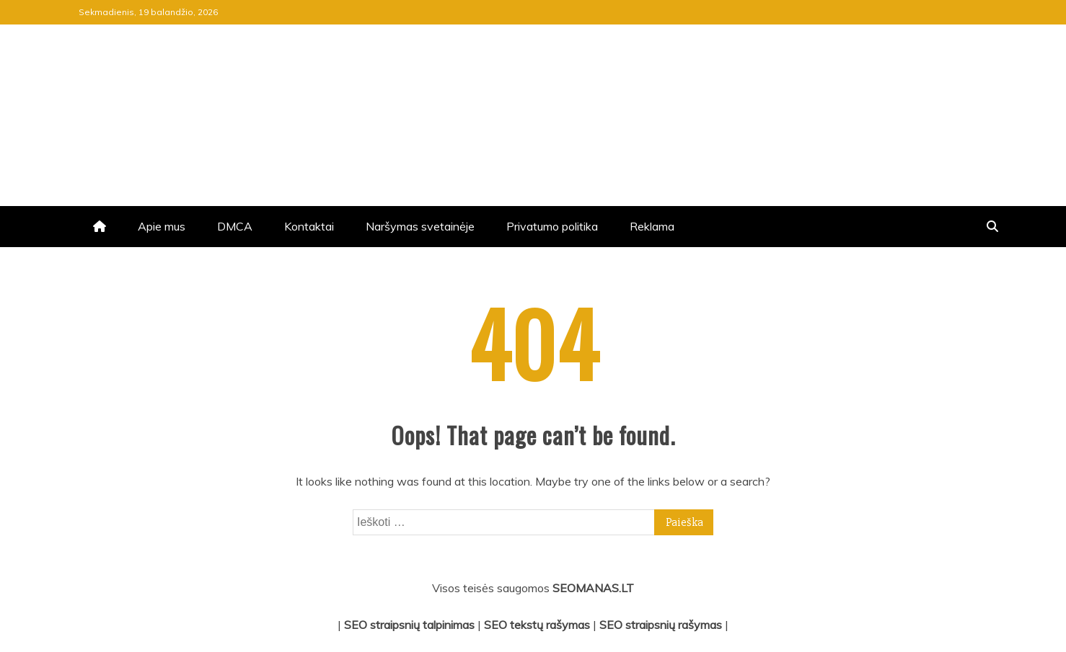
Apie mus (161, 226)
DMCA (234, 226)
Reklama (652, 226)
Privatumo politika (552, 226)
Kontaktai (309, 226)
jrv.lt (121, 82)
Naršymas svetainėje (420, 226)
